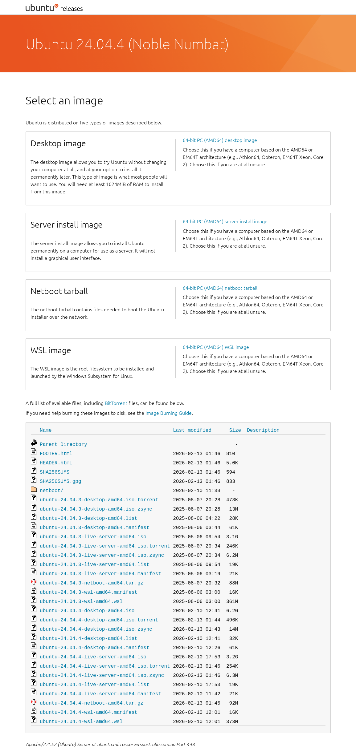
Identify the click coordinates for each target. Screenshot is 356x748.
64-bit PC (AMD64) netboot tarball (220, 288)
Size (235, 430)
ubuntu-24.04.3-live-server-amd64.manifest (100, 564)
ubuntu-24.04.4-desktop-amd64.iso (87, 598)
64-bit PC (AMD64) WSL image (216, 347)
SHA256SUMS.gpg (60, 478)
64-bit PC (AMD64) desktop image (220, 140)
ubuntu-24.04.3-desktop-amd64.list (88, 512)
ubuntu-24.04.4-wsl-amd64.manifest (88, 693)
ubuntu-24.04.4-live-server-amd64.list (94, 667)
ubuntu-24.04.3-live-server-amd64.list (94, 555)
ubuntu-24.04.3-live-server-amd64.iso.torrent (105, 538)
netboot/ (51, 486)
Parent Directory (63, 443)
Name (45, 430)
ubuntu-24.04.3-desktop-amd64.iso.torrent (99, 495)
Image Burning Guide (168, 413)
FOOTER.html (56, 452)
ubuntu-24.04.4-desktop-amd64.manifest (94, 633)
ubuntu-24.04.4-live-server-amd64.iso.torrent (105, 650)
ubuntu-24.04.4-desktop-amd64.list (88, 624)
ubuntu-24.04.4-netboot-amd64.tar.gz (91, 684)
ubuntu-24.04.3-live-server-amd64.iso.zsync (102, 547)
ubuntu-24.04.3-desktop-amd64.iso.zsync (96, 503)
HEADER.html (56, 460)
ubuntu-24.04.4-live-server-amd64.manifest (100, 676)
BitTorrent (116, 403)
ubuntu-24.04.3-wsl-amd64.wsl (81, 590)
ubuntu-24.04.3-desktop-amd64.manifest (94, 521)
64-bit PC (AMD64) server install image (225, 221)
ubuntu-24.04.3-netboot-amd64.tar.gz (91, 572)
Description (263, 430)
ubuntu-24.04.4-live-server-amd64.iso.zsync (102, 659)
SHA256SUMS (54, 469)
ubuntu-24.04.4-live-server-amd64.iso (93, 641)
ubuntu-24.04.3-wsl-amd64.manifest (88, 581)
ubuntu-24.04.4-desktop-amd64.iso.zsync (96, 616)
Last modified (192, 430)
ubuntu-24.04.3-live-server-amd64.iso (93, 529)
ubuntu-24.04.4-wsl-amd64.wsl (81, 702)
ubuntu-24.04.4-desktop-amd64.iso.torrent (99, 607)
